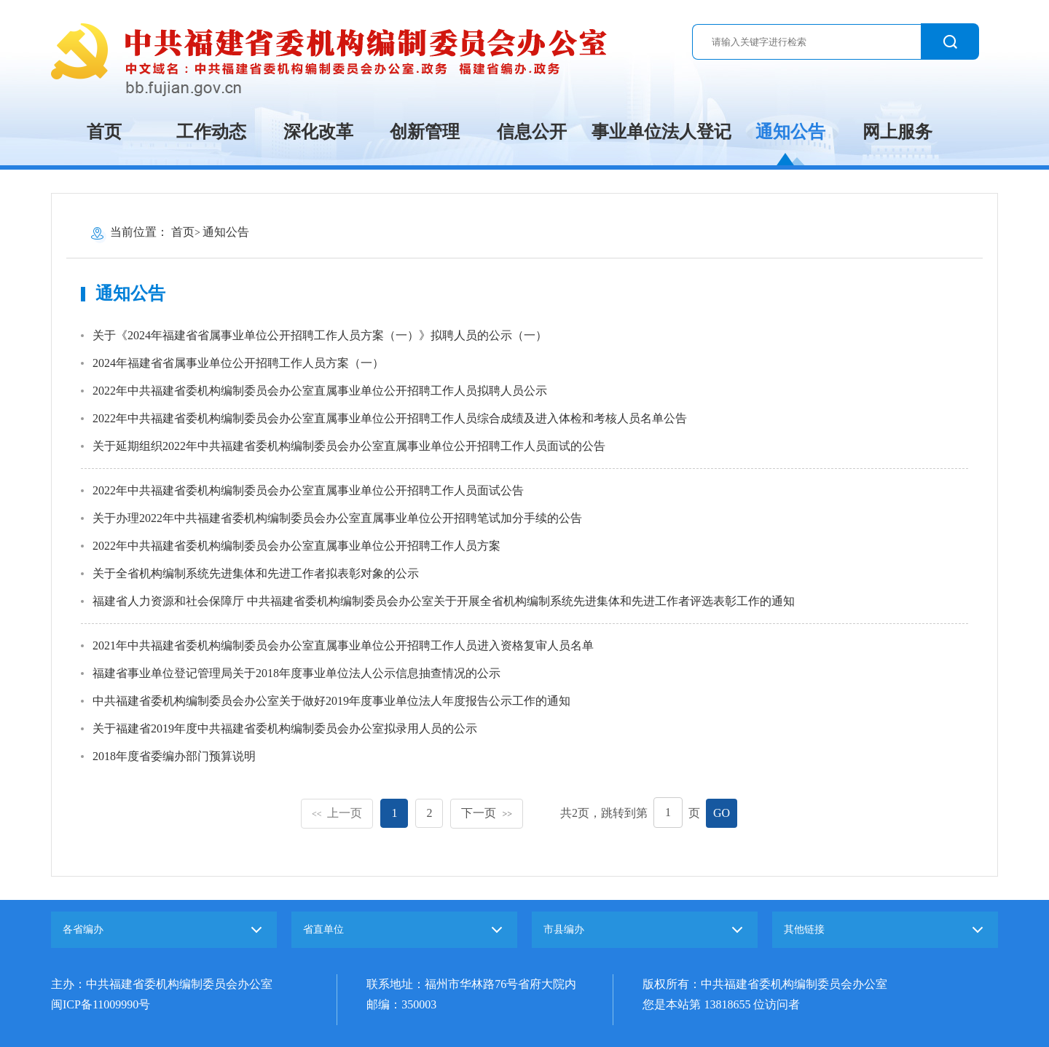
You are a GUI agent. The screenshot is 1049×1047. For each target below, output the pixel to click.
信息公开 (532, 131)
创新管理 (425, 131)
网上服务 (897, 131)
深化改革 (318, 131)
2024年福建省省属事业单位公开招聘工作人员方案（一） (238, 363)
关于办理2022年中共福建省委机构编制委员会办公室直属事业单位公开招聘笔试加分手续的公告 (337, 518)
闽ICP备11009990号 (100, 1004)
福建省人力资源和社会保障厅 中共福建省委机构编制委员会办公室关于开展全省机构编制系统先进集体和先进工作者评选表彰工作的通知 (444, 601)
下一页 (486, 813)
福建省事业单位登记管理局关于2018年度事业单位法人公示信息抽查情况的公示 (296, 673)
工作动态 (211, 131)
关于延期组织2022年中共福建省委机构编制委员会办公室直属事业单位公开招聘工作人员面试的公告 (349, 446)
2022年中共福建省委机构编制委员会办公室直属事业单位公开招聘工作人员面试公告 (308, 490)
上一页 (337, 813)
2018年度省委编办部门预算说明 (174, 756)
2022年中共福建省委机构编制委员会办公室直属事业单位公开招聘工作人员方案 (296, 546)
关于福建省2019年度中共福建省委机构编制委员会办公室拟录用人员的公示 (285, 728)
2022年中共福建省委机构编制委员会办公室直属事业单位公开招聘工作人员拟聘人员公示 (320, 390)
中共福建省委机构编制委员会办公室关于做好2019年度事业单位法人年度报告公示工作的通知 (331, 701)
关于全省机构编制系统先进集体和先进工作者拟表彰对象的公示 (256, 573)
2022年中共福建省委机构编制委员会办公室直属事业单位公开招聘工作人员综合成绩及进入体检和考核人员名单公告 (390, 418)
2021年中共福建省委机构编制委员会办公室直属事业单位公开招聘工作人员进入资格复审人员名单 (343, 645)
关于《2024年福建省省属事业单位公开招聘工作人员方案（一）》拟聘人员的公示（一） (320, 335)
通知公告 (790, 131)
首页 (104, 131)
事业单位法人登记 (661, 131)
